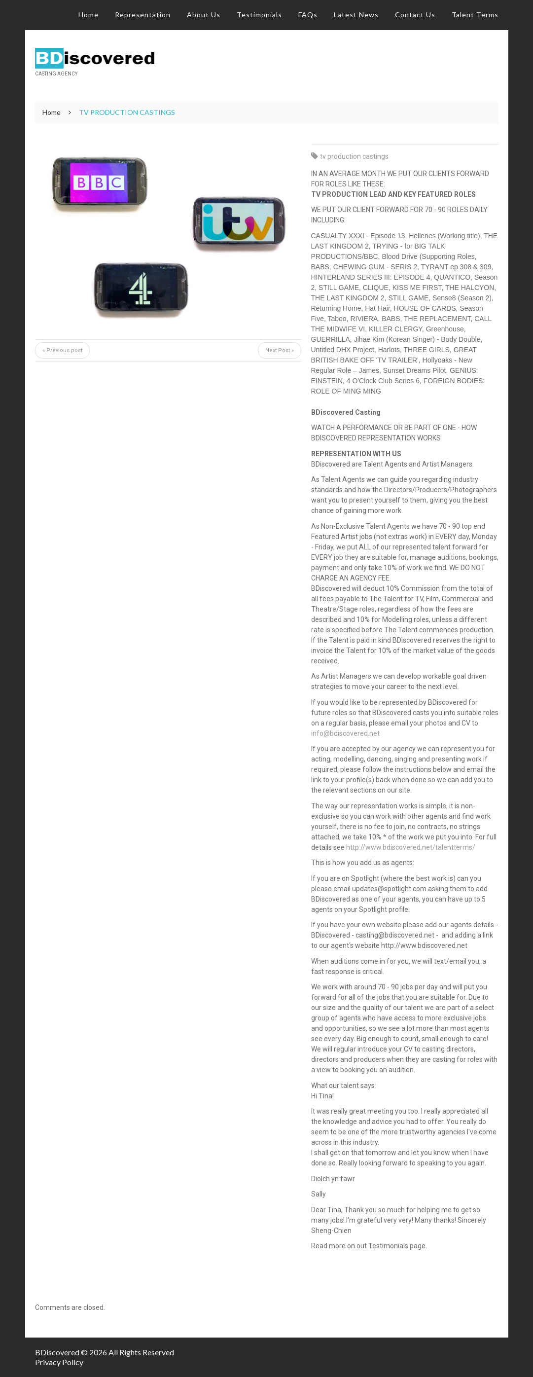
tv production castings (354, 156)
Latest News (356, 14)
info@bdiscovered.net (345, 733)
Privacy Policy (59, 1362)
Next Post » (279, 350)
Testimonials (259, 14)
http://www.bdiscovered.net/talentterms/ (410, 847)
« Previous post (62, 350)
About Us (203, 14)
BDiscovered (57, 1352)
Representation (143, 14)
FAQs (308, 14)
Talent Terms (475, 14)
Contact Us (415, 14)
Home (88, 14)
